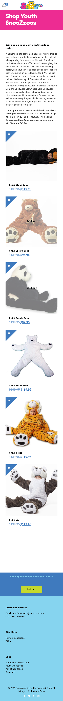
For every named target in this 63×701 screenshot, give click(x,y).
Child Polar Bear (18, 385)
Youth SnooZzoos (14, 665)
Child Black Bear (18, 185)
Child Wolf (15, 520)
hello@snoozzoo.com (33, 613)
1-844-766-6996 (17, 616)
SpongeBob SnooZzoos (17, 662)
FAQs (8, 641)
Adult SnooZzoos (14, 669)
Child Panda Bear (19, 318)
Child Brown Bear (19, 250)
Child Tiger (15, 452)
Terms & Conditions (15, 638)
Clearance (10, 672)
